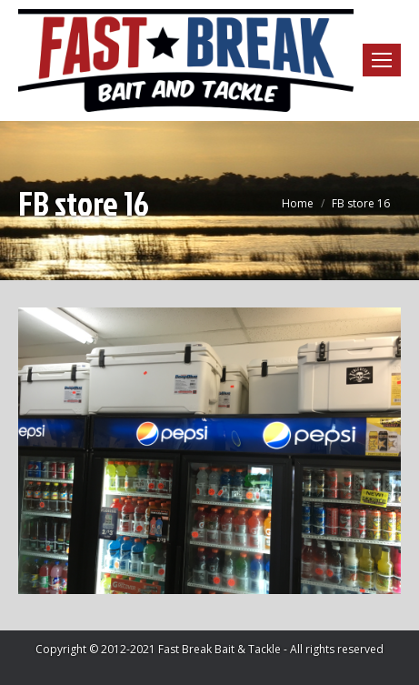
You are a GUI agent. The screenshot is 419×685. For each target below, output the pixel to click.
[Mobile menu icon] (382, 60)
